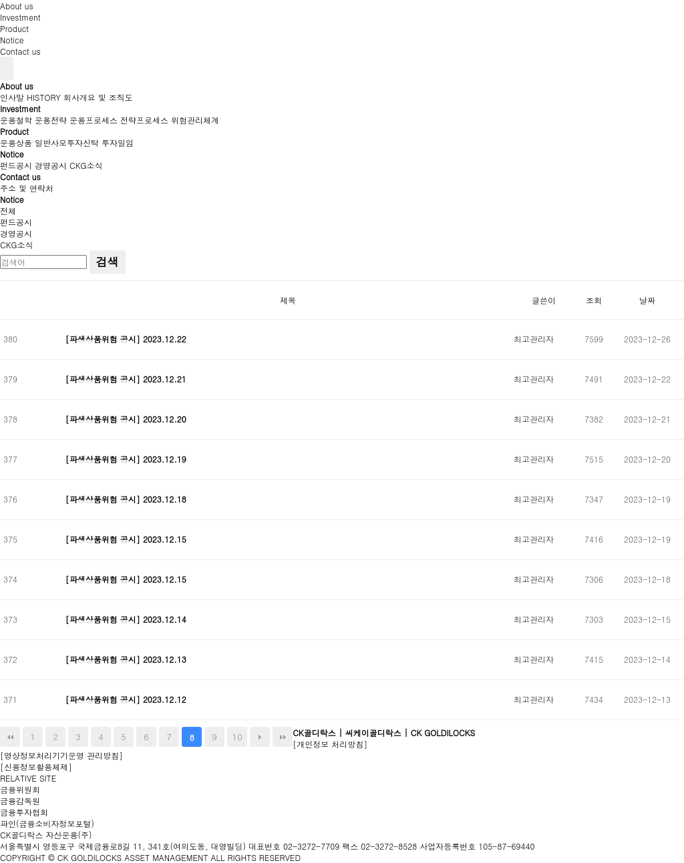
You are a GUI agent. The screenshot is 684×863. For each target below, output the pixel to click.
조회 (594, 300)
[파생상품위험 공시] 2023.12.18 (127, 499)
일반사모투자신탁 (67, 142)
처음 (10, 737)
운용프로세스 (93, 119)
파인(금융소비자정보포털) (47, 823)
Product (14, 28)
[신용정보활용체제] (36, 766)
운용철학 (16, 119)
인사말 (12, 97)
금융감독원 (20, 800)
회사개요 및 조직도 (98, 97)
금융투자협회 (24, 812)
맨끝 (283, 737)
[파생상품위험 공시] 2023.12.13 (127, 659)
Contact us (20, 51)
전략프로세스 (144, 119)
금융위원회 (20, 789)
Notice (11, 39)
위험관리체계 (195, 119)
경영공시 (51, 165)
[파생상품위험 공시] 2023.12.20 (127, 418)
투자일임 (118, 142)
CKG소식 (86, 165)
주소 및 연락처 (26, 188)
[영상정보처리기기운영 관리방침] (61, 755)
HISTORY (44, 97)
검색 (107, 262)
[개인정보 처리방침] (330, 744)
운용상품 (16, 142)
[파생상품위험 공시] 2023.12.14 (127, 619)
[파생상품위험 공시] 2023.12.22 (127, 338)
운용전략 (51, 119)
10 (237, 736)
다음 (260, 737)
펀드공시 (16, 165)
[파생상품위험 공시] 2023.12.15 (127, 539)
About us (16, 5)
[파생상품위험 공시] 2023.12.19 (127, 459)
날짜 (647, 300)
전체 (8, 210)
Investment (20, 17)
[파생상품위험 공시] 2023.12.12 (127, 699)
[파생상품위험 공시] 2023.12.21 (127, 378)
